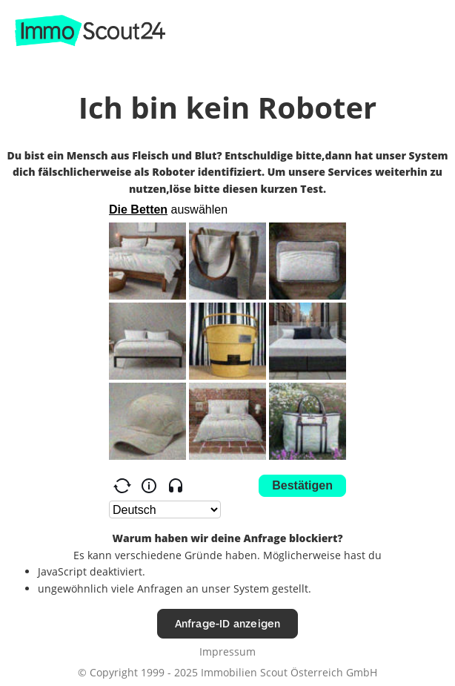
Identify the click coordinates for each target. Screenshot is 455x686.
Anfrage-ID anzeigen (228, 623)
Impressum (227, 651)
